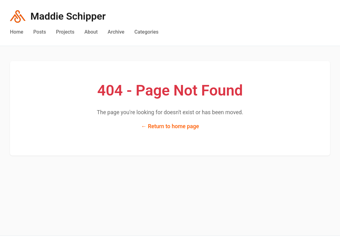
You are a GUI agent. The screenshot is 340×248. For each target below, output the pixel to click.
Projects (65, 32)
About (91, 32)
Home (16, 32)
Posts (39, 32)
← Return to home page (170, 126)
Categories (146, 32)
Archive (116, 32)
